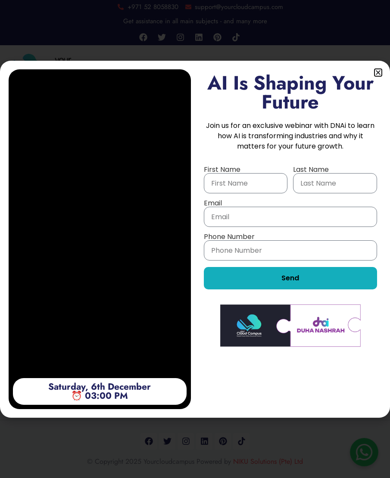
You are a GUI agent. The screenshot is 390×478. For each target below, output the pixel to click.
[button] (378, 72)
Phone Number (229, 236)
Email (213, 203)
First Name (222, 169)
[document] (195, 239)
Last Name (311, 169)
